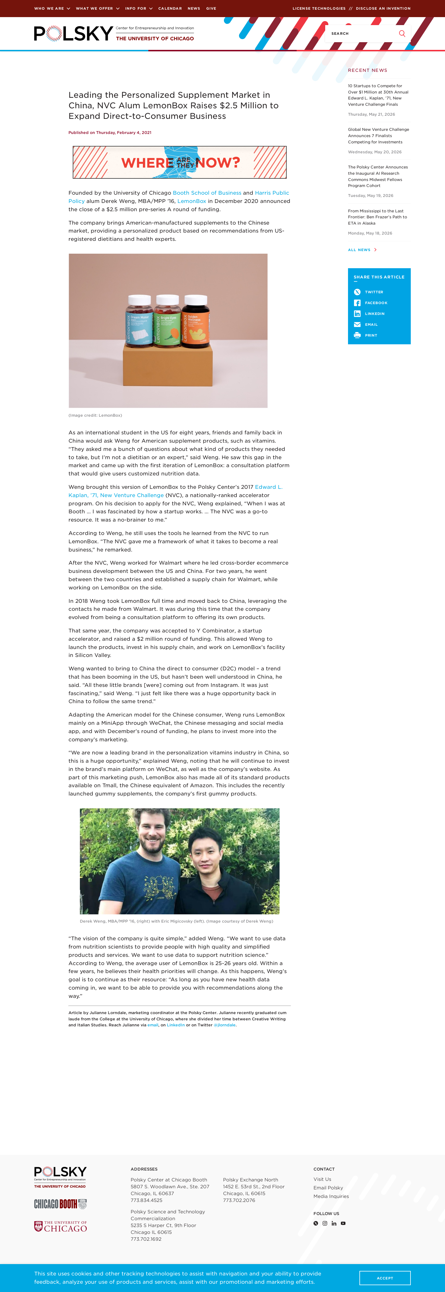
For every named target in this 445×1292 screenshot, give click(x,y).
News (194, 8)
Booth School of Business (207, 193)
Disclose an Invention (383, 8)
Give (211, 8)
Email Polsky (328, 1188)
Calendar (170, 8)
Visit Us (322, 1179)
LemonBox (191, 201)
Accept (385, 1278)
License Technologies (319, 8)
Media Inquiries (331, 1196)
